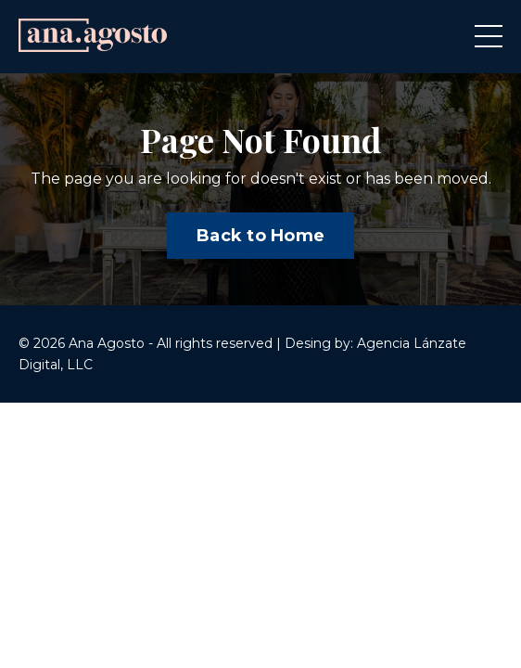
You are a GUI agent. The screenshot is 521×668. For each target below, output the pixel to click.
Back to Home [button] (260, 235)
